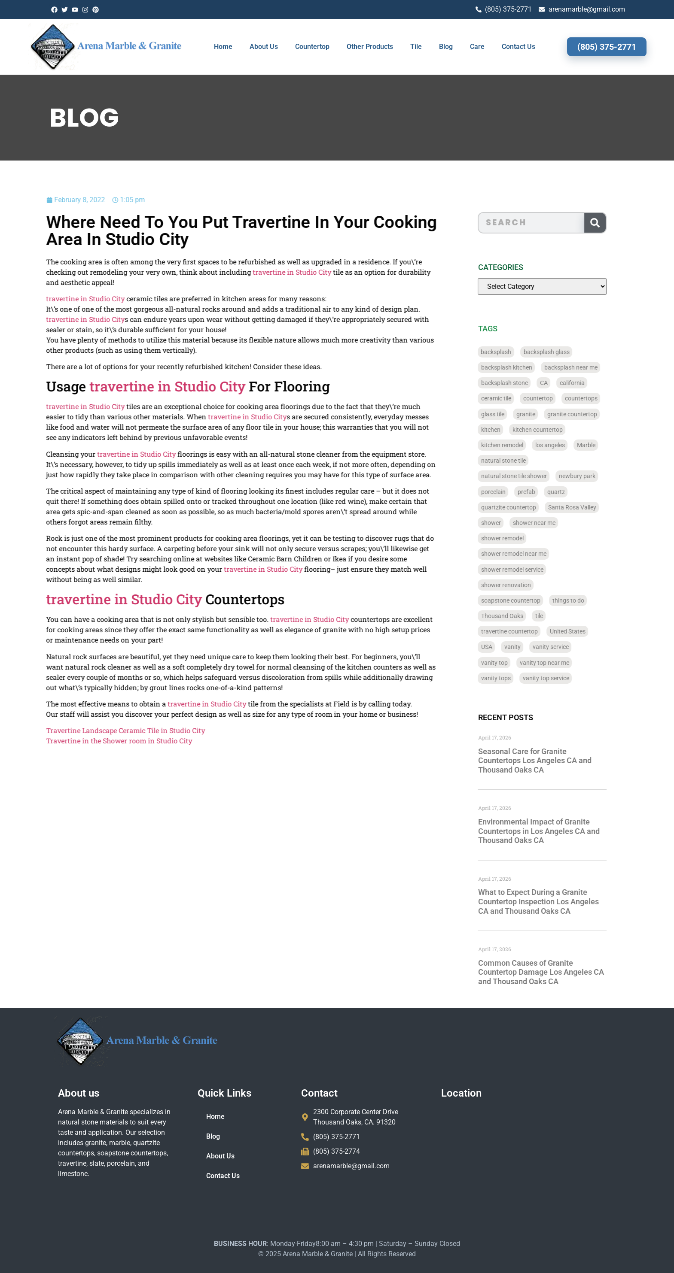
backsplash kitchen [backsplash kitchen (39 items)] (523, 367)
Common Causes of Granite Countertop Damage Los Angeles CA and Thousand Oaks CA (557, 972)
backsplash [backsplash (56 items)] (512, 352)
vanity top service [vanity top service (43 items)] (562, 678)
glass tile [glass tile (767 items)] (509, 414)
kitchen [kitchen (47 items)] (507, 429)
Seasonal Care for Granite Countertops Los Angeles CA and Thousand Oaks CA (551, 760)
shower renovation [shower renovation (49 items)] (522, 585)
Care (477, 46)
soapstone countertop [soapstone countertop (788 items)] (527, 600)
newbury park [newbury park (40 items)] (593, 476)
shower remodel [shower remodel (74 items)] (518, 538)
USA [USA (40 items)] (503, 646)
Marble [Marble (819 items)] (602, 445)
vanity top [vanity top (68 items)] (510, 662)
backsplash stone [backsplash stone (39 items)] (520, 382)
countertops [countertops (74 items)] (597, 398)
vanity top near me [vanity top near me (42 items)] (561, 662)
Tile (416, 46)
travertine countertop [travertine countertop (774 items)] (525, 631)
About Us (264, 46)
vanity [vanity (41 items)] (529, 646)
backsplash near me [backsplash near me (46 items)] (587, 367)
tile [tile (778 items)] (555, 615)
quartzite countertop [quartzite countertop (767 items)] (524, 507)
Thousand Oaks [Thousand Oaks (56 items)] (518, 615)
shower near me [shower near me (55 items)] (550, 522)
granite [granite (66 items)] (542, 414)
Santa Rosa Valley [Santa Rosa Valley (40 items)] (588, 507)
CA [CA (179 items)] (560, 382)
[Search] (611, 223)
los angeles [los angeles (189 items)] (566, 445)
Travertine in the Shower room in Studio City (81, 740)
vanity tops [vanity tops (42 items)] (512, 678)
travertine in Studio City (253, 271)
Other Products (370, 46)
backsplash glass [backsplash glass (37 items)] (563, 352)
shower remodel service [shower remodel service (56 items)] (528, 569)
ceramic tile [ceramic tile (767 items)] (512, 398)
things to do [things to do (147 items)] (585, 600)
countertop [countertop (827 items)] (554, 398)
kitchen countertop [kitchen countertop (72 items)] (554, 429)
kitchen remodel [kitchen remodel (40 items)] (518, 445)
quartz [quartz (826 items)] (572, 491)
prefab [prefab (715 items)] (543, 491)
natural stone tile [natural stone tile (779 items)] (519, 460)
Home (223, 46)
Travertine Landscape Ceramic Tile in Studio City (87, 730)
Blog (446, 46)
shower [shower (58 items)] (507, 522)
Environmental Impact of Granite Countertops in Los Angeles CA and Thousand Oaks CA (555, 831)
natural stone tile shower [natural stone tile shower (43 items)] (530, 476)
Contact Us (518, 46)
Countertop (312, 46)
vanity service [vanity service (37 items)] (567, 646)
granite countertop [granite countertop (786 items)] (588, 414)
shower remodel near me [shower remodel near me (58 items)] (530, 553)
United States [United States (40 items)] (584, 631)
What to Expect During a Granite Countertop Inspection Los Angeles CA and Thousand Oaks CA (554, 901)
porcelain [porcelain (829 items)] (509, 491)
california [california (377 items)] (588, 382)
